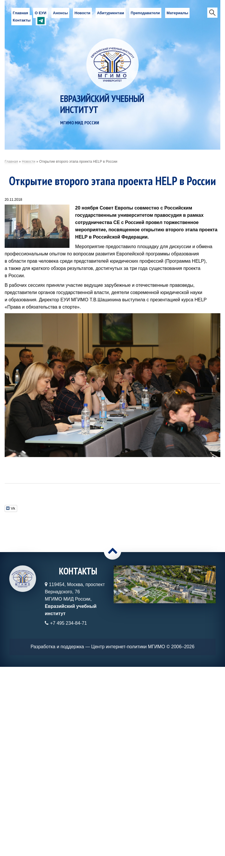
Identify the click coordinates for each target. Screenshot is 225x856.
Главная (20, 13)
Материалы (177, 13)
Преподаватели (145, 13)
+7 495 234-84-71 (68, 623)
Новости (82, 13)
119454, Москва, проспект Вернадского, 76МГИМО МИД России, (75, 599)
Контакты (22, 20)
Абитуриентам (110, 13)
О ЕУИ (40, 13)
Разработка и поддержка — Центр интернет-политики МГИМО (98, 646)
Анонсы (60, 13)
